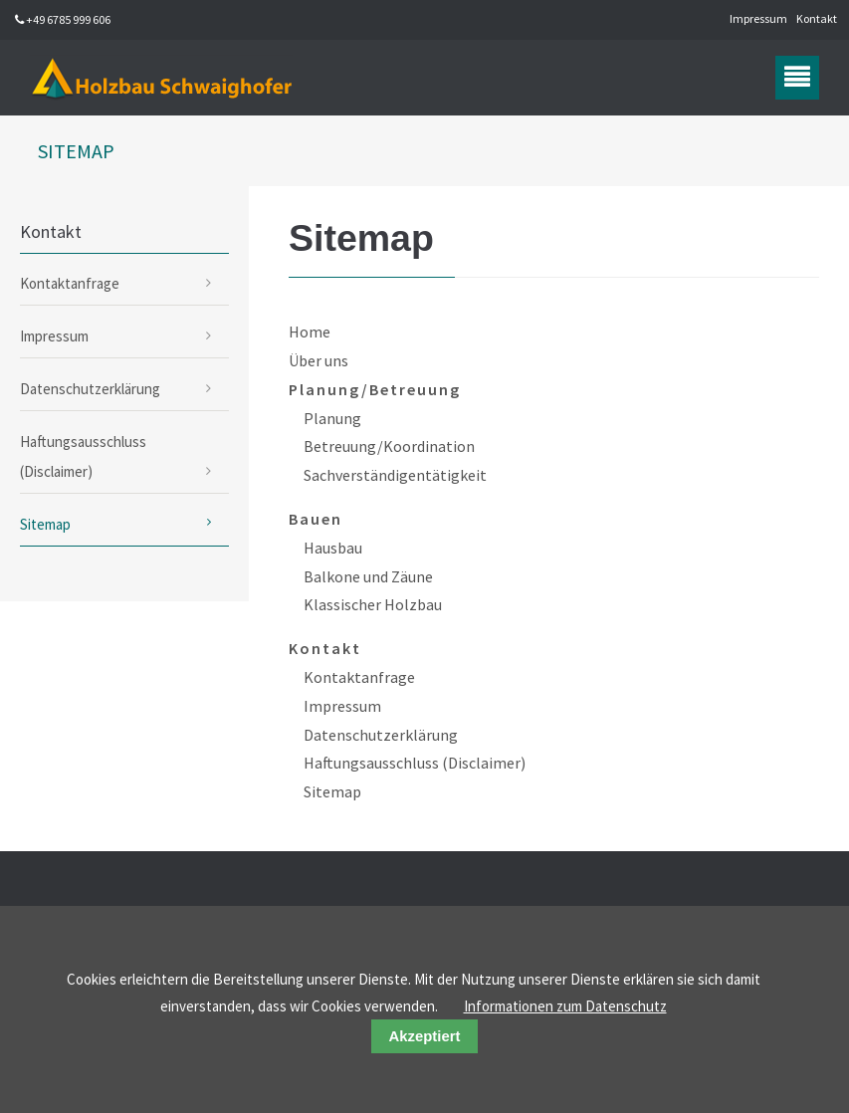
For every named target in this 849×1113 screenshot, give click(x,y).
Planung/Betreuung (375, 389)
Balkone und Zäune (368, 576)
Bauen (315, 519)
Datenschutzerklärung (381, 735)
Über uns (318, 360)
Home (309, 331)
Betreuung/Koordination (389, 446)
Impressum (758, 18)
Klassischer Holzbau (373, 604)
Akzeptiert (425, 1036)
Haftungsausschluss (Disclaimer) (415, 763)
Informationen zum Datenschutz (565, 1006)
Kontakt (816, 18)
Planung (332, 418)
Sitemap (332, 791)
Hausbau (333, 547)
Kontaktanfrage (359, 677)
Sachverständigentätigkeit (395, 475)
